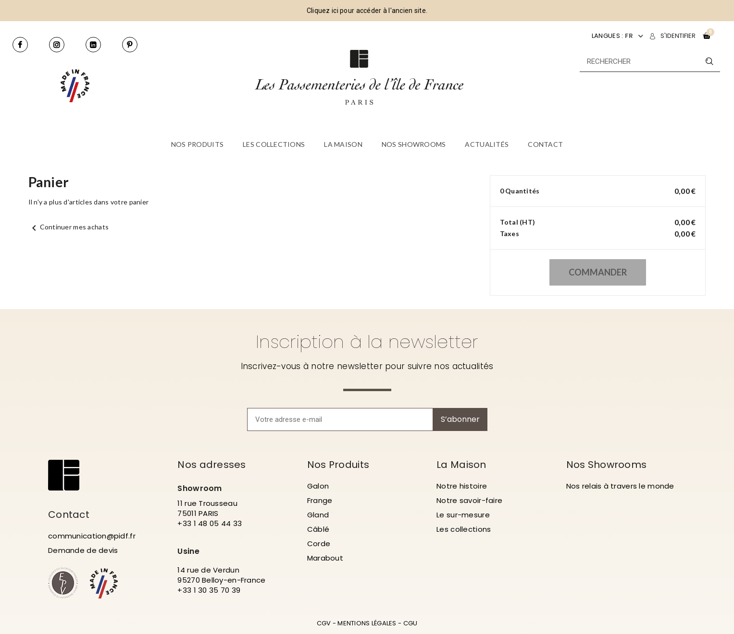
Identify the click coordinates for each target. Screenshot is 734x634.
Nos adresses (211, 464)
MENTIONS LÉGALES (366, 623)
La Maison (461, 464)
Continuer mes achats (68, 227)
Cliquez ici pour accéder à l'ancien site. (367, 10)
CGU (410, 623)
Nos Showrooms (606, 464)
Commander (598, 272)
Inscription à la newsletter (367, 341)
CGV (324, 623)
